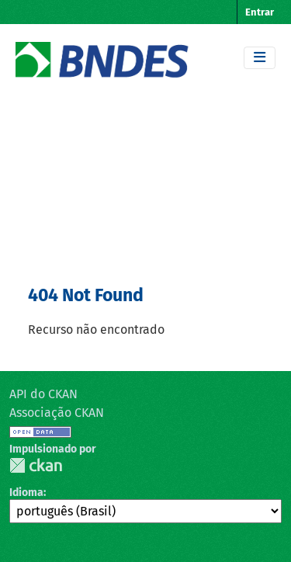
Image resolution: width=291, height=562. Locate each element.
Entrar (259, 12)
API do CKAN (43, 394)
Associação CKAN (56, 412)
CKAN (35, 465)
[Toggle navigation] (259, 58)
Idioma (26, 492)
